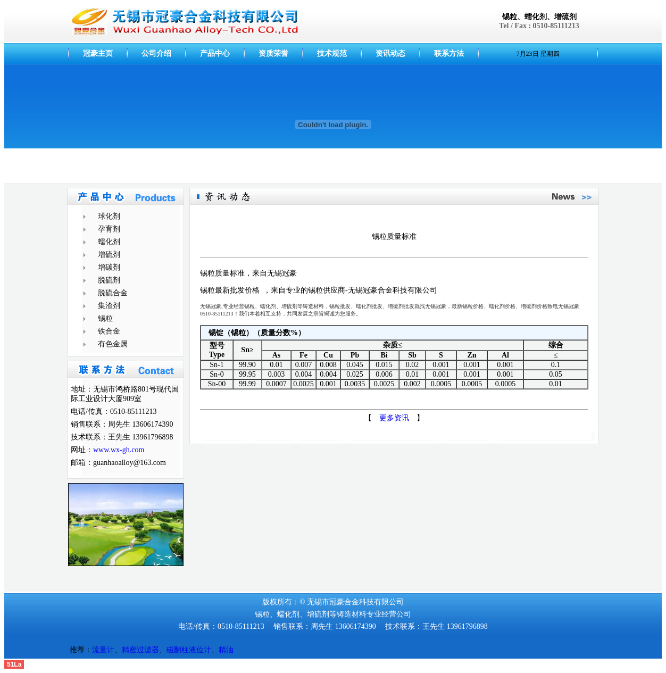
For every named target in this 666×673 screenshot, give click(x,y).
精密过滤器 (140, 650)
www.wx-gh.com (118, 450)
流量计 (103, 650)
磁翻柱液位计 (188, 650)
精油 (226, 650)
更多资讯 (394, 418)
